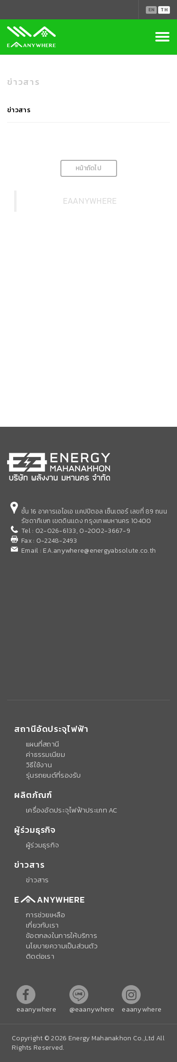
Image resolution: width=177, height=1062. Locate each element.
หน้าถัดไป (88, 168)
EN (151, 9)
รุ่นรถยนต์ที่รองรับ (53, 775)
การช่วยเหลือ (45, 914)
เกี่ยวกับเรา (42, 925)
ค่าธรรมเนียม (45, 754)
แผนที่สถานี (42, 743)
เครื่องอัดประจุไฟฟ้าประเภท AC (72, 810)
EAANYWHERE (90, 201)
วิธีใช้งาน (39, 764)
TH (164, 9)
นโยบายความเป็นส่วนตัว (62, 945)
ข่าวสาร (18, 110)
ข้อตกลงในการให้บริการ (61, 935)
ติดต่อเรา (40, 956)
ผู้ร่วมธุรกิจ (42, 844)
